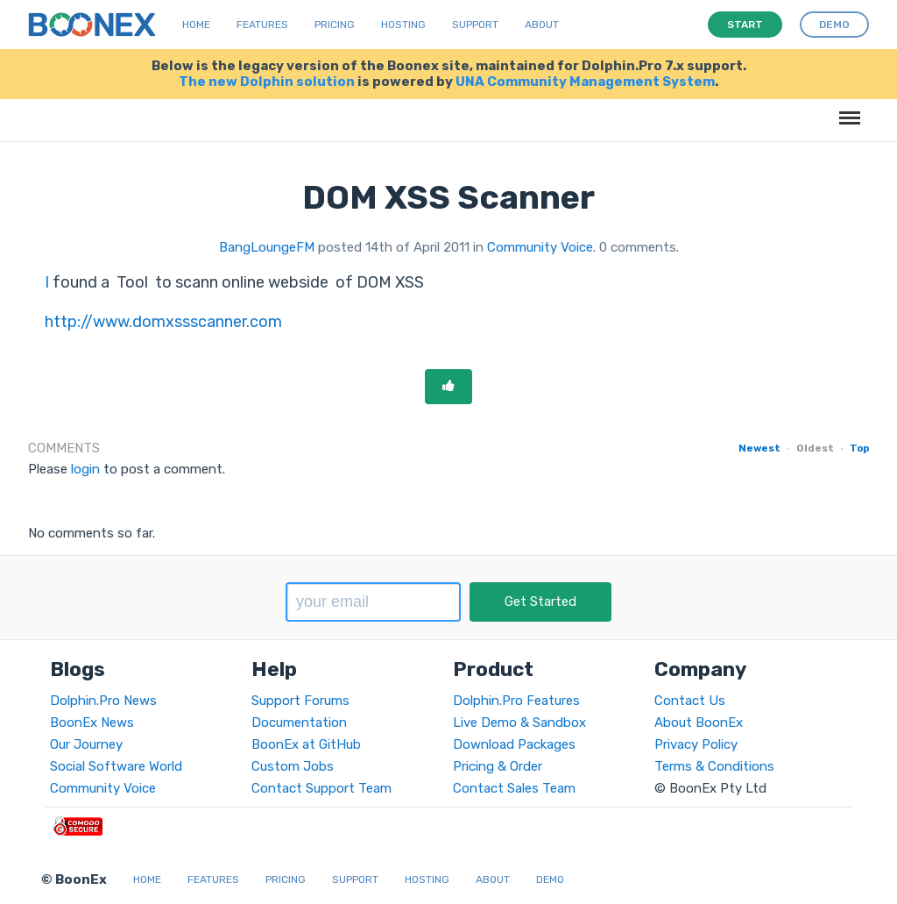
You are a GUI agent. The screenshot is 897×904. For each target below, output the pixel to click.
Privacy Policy (696, 744)
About (542, 24)
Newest (759, 448)
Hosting (403, 24)
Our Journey (86, 744)
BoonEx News (92, 722)
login (85, 469)
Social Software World (116, 766)
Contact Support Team (321, 788)
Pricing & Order (497, 766)
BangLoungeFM (266, 247)
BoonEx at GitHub (306, 744)
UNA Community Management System (585, 81)
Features (262, 24)
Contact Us (689, 700)
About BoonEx (698, 722)
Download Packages (514, 744)
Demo (550, 879)
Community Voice (540, 247)
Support (475, 24)
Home (196, 24)
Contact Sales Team (514, 788)
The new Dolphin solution (267, 81)
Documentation (299, 722)
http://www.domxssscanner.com (163, 321)
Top (859, 448)
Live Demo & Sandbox (519, 722)
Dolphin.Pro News (103, 700)
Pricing (334, 24)
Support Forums (300, 700)
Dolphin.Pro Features (516, 700)
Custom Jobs (292, 766)
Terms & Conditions (714, 766)
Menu (846, 109)
